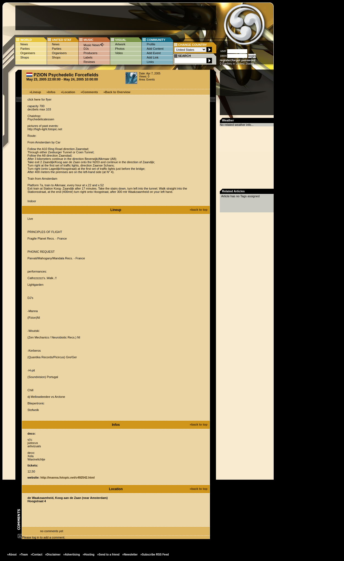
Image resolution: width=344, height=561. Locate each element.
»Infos (50, 92)
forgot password (243, 60)
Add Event (154, 53)
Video (119, 53)
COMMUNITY (156, 39)
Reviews (89, 61)
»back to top (198, 209)
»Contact (36, 554)
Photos (119, 48)
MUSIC (88, 39)
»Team (23, 554)
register (225, 60)
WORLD (26, 39)
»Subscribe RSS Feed (154, 554)
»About (11, 554)
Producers (90, 53)
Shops (24, 57)
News (24, 44)
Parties (25, 48)
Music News (94, 45)
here (37, 99)
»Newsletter (130, 554)
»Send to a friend (108, 554)
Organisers (27, 53)
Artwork (120, 44)
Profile (151, 44)
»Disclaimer (52, 554)
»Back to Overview (117, 92)
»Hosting (89, 554)
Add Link (153, 57)
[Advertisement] (116, 17)
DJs (86, 48)
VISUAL (120, 39)
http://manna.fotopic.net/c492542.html (67, 477)
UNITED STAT (61, 39)
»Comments (89, 92)
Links (150, 61)
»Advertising (71, 554)
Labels (88, 57)
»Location (68, 92)
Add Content (155, 48)
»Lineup (35, 92)
